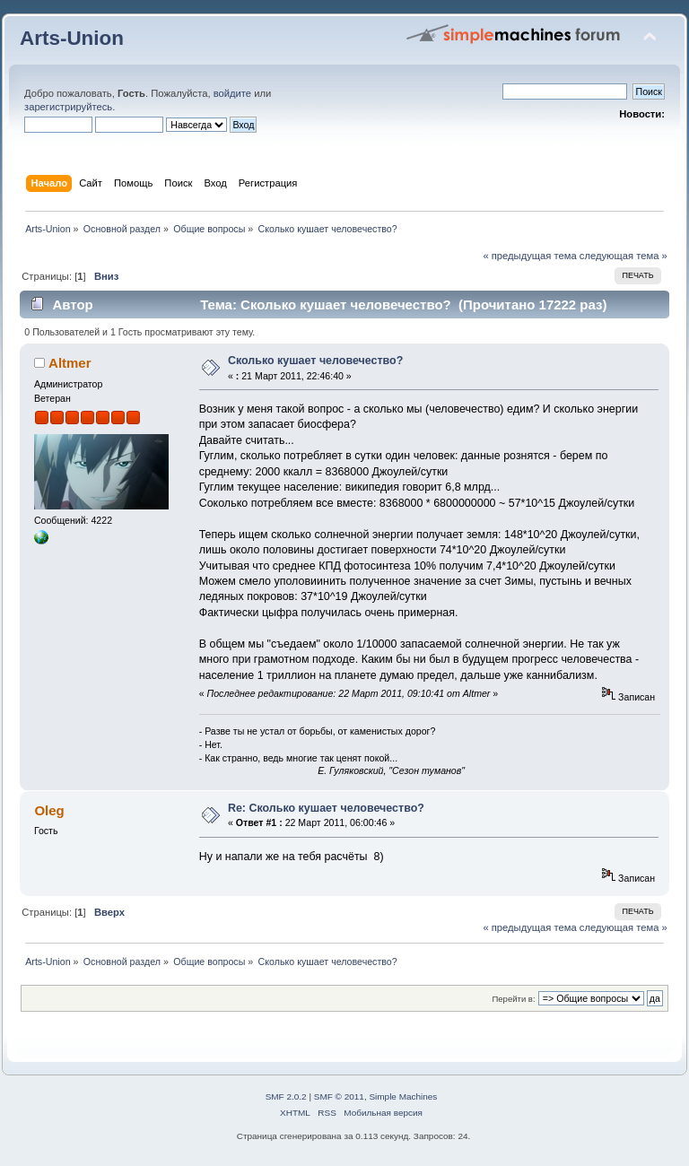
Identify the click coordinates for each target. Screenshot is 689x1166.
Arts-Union (72, 38)
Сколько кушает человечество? (315, 360)
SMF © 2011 (339, 1096)
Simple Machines (403, 1096)
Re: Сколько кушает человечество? (326, 808)
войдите (232, 93)
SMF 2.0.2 (286, 1096)
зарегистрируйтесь (68, 106)
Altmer (69, 362)
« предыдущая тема (529, 255)
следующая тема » (623, 255)
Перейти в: (513, 999)
